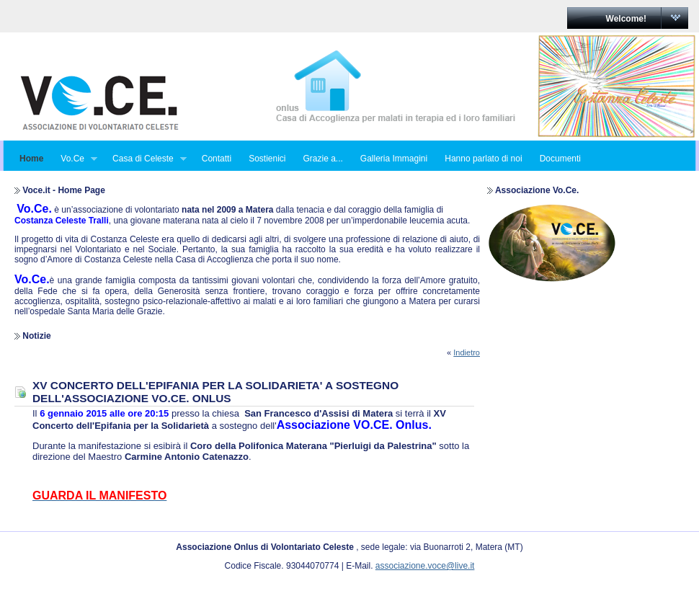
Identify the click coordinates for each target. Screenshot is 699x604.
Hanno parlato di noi (483, 159)
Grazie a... (322, 159)
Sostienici (267, 159)
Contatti (216, 159)
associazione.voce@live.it (425, 566)
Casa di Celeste (145, 159)
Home (31, 159)
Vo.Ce (74, 159)
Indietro (466, 352)
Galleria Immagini (393, 159)
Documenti (560, 159)
